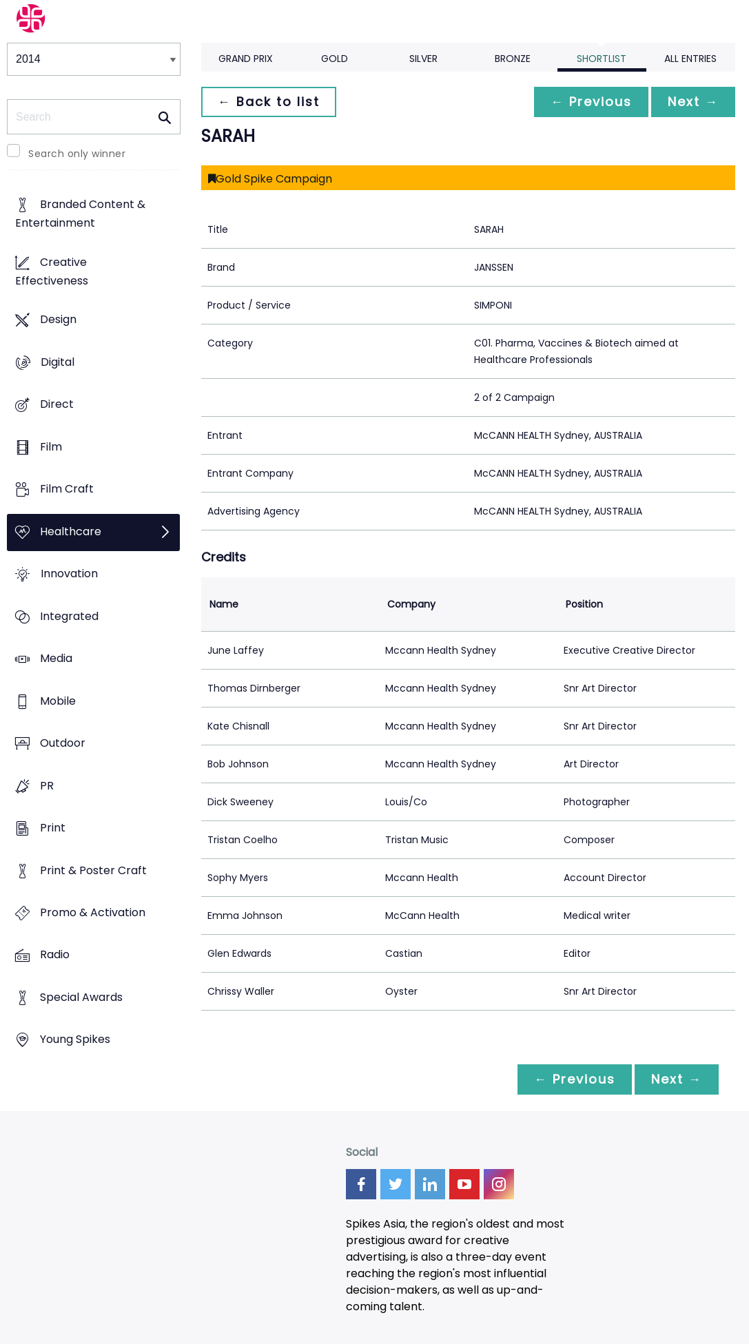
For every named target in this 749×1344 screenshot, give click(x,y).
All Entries (690, 58)
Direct (57, 405)
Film (51, 447)
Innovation (69, 574)
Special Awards (81, 997)
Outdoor (62, 743)
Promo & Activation (92, 912)
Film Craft (67, 489)
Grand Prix (245, 58)
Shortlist (601, 58)
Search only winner (76, 154)
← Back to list (269, 101)
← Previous (591, 101)
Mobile (58, 701)
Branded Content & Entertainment (80, 214)
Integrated (69, 616)
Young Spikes (75, 1040)
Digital (57, 362)
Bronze (513, 58)
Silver (423, 58)
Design (58, 320)
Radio (55, 955)
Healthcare (70, 531)
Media (56, 658)
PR (47, 786)
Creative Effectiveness (51, 271)
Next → (693, 101)
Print (52, 828)
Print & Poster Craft (93, 870)
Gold (334, 58)
